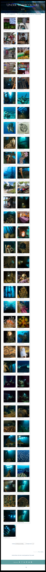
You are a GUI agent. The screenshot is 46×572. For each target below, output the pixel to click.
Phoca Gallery (40, 551)
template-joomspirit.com (45, 568)
